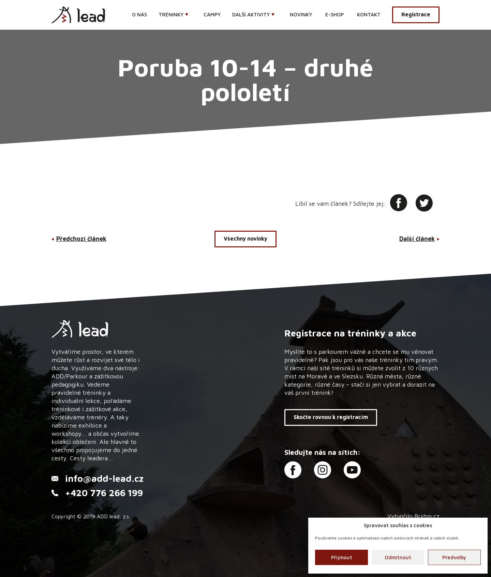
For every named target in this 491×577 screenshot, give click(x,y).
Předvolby (454, 557)
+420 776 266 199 (104, 493)
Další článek (417, 238)
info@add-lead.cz (104, 478)
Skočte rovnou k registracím (331, 417)
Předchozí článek (81, 238)
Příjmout (341, 557)
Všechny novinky (245, 238)
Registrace (415, 14)
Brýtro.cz (427, 516)
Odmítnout (398, 557)
